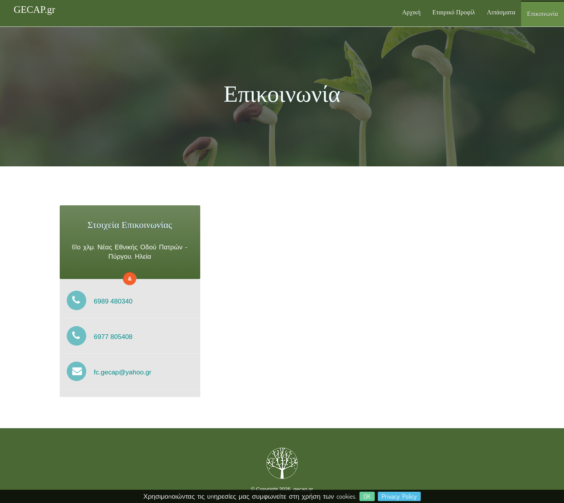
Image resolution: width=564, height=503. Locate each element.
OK (366, 496)
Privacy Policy (399, 496)
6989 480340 (96, 301)
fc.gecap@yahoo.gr (105, 372)
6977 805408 (96, 337)
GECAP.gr (34, 9)
